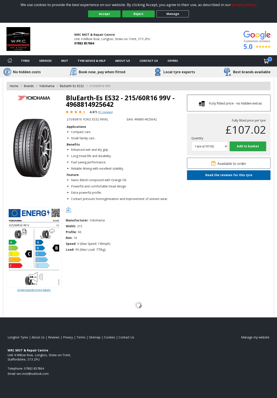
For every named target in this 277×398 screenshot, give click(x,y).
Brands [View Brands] (29, 86)
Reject (138, 14)
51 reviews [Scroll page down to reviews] (105, 112)
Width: (71, 226)
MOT (64, 61)
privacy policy (244, 4)
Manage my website (255, 337)
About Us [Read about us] (38, 337)
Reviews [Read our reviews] (54, 337)
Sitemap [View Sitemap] (94, 337)
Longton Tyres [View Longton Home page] (18, 337)
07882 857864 (84, 43)
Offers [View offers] (172, 61)
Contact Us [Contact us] (149, 61)
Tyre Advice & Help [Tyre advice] (92, 61)
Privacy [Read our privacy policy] (68, 337)
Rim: (69, 238)
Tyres (25, 61)
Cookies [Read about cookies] (109, 337)
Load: (70, 249)
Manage (172, 14)
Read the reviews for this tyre (228, 175)
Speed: (71, 244)
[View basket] (266, 61)
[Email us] (33, 374)
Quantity (197, 138)
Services (45, 61)
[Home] (9, 61)
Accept (104, 14)
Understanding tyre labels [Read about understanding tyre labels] (34, 290)
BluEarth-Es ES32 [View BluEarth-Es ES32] (72, 86)
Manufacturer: (77, 220)
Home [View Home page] (14, 86)
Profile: (71, 232)
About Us (122, 61)
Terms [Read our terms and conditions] (80, 337)
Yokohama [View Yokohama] (46, 86)
